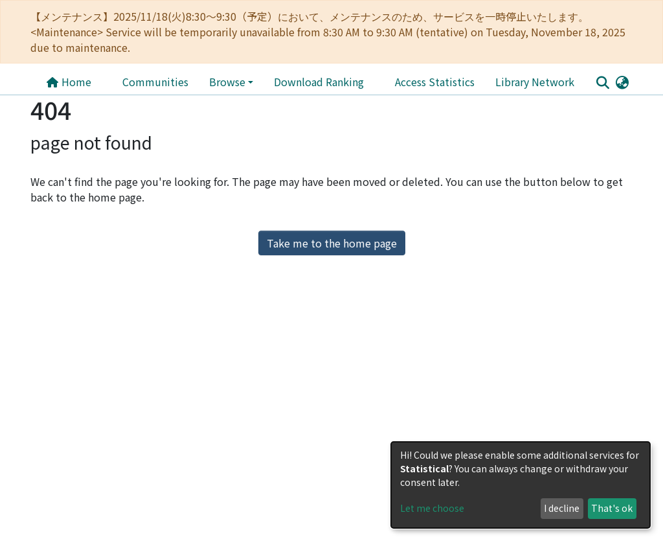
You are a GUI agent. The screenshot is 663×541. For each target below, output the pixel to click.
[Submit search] (602, 82)
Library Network (534, 81)
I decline (561, 507)
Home (68, 81)
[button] (622, 81)
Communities (155, 81)
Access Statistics (435, 81)
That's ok (612, 507)
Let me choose (432, 507)
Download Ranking (319, 81)
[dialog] (520, 485)
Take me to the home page (332, 243)
